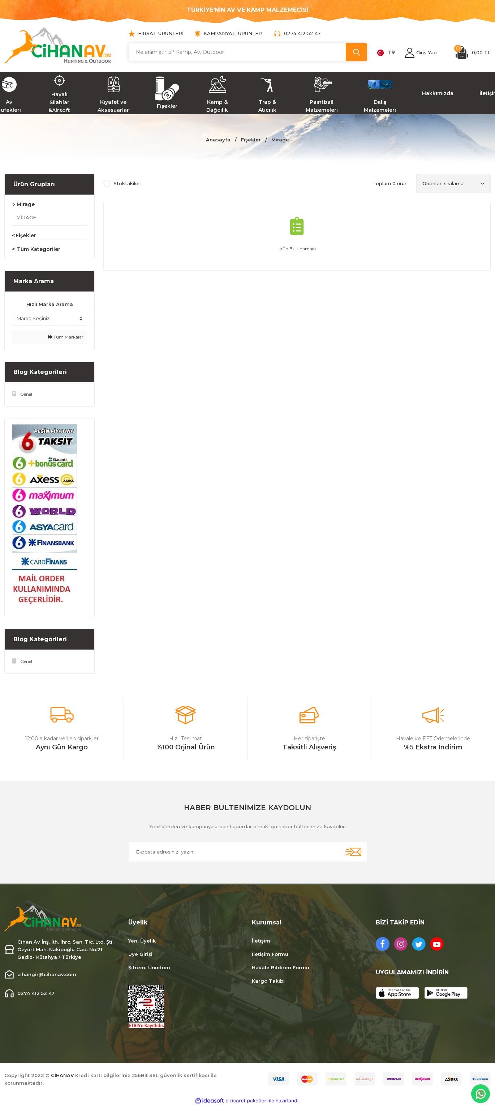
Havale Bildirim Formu (280, 967)
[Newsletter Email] (247, 852)
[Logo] (57, 45)
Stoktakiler (126, 183)
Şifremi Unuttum (149, 967)
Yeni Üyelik (142, 941)
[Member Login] (410, 53)
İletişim (261, 941)
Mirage (280, 139)
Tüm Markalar (65, 337)
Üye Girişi (140, 954)
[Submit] (353, 852)
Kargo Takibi (268, 981)
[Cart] (473, 52)
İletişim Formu (270, 954)
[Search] (247, 52)
